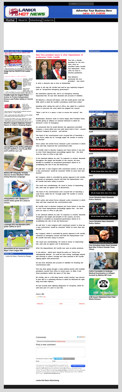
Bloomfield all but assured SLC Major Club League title (16, 249)
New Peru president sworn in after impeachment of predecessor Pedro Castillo (59, 56)
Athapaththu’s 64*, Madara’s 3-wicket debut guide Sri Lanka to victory (17, 201)
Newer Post (40, 303)
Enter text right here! (60, 352)
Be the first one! (61, 341)
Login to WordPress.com (69, 359)
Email (53, 361)
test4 (91, 154)
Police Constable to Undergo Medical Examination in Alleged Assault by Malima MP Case (101, 273)
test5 (91, 132)
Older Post (81, 303)
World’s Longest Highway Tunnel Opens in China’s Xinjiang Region (17, 124)
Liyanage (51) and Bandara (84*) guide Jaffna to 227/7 (17, 226)
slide (44, 296)
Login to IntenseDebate (57, 359)
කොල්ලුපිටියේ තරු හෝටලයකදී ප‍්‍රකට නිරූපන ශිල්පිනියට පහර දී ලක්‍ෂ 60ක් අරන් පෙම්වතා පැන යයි (18, 149)
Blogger (28, 256)
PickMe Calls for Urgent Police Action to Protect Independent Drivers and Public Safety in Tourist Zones (18, 98)
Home (61, 303)
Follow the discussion (83, 337)
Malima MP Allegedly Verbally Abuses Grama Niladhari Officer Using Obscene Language (17, 175)
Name (37, 361)
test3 (91, 175)
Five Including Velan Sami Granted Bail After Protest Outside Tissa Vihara (103, 247)
